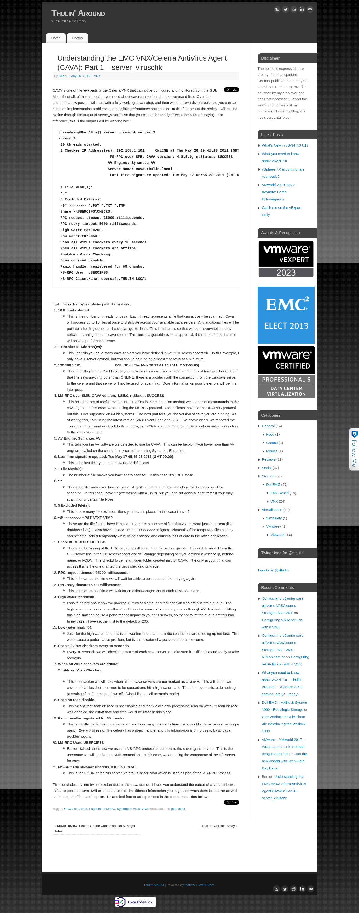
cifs (76, 809)
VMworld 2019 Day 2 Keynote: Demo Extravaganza (278, 192)
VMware (272, 526)
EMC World (279, 493)
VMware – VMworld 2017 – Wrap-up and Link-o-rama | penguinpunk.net (283, 746)
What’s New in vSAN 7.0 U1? (285, 145)
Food (270, 434)
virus (136, 809)
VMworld (277, 535)
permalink (178, 809)
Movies (272, 451)
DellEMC (273, 484)
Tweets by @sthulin (273, 570)
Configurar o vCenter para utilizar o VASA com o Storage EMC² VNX (282, 605)
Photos (77, 38)
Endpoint (95, 809)
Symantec (124, 809)
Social (267, 468)
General (268, 426)
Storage (268, 476)
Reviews (268, 459)
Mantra (190, 885)
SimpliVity (274, 518)
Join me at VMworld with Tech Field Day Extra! (284, 761)
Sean (63, 76)
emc (84, 809)
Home (55, 38)
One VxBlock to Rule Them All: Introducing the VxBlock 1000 (284, 724)
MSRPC (109, 809)
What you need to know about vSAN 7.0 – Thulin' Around (281, 679)
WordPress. (207, 885)
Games (272, 443)
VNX (97, 76)
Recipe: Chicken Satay (219, 826)
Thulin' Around (78, 13)
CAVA (68, 809)
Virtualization (272, 510)
